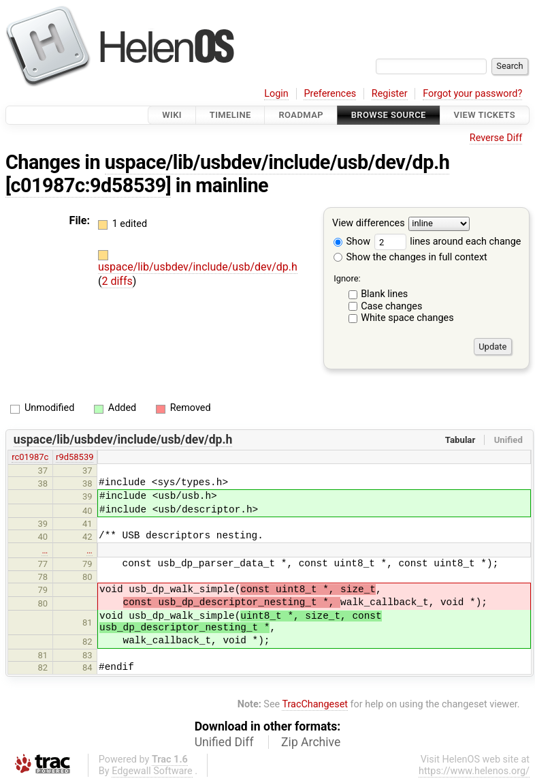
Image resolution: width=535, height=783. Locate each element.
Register (390, 93)
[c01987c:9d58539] (88, 185)
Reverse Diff (496, 138)
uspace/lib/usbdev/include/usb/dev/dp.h (277, 162)
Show (352, 241)
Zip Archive (310, 742)
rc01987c (30, 457)
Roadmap (300, 115)
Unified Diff (224, 742)
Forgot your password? (472, 93)
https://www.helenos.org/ (474, 771)
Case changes (391, 306)
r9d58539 (74, 457)
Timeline (230, 115)
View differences (368, 224)
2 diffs (116, 281)
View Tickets (484, 115)
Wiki (172, 115)
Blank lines (384, 294)
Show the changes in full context (410, 257)
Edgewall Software (152, 771)
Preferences (330, 93)
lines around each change (447, 241)
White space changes (407, 318)
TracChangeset (315, 704)
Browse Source (388, 115)
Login (276, 93)
